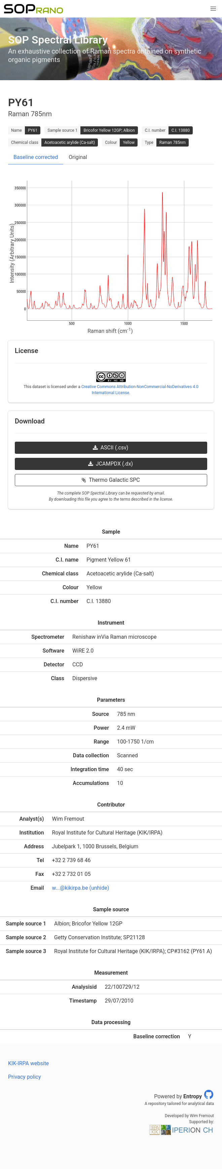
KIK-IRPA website (28, 1063)
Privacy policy (24, 1077)
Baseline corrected (35, 157)
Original (78, 157)
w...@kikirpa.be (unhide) (80, 888)
